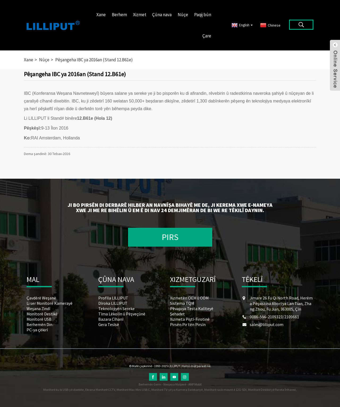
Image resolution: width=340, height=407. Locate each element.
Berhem (119, 15)
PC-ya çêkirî (37, 329)
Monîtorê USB (39, 319)
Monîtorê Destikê (42, 313)
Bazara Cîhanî (110, 319)
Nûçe (183, 15)
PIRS (170, 237)
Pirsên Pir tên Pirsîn (188, 324)
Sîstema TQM (182, 303)
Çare (206, 36)
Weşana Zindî (38, 308)
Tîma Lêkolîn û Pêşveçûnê (121, 313)
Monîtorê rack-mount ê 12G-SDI (225, 390)
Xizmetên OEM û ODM (189, 298)
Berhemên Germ (150, 384)
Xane (101, 15)
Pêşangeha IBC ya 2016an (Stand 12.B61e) (94, 60)
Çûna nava (162, 15)
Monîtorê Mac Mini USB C (133, 390)
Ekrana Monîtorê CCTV (100, 390)
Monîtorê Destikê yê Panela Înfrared (272, 390)
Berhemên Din (39, 324)
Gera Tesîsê (108, 324)
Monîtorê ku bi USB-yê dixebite (63, 390)
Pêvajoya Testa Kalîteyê (191, 308)
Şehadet (177, 313)
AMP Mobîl (195, 384)
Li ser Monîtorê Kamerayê (50, 303)
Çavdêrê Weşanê (41, 298)
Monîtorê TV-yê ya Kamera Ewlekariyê (177, 390)
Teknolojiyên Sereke (116, 308)
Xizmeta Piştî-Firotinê (190, 319)
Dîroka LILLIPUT (113, 303)
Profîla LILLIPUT (113, 298)
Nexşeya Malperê (174, 384)
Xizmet (139, 15)
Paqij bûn (202, 15)
